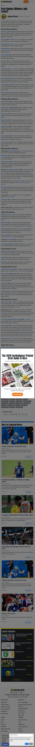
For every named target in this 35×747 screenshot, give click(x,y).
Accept (26, 743)
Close (31, 743)
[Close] (32, 735)
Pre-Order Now (17, 394)
